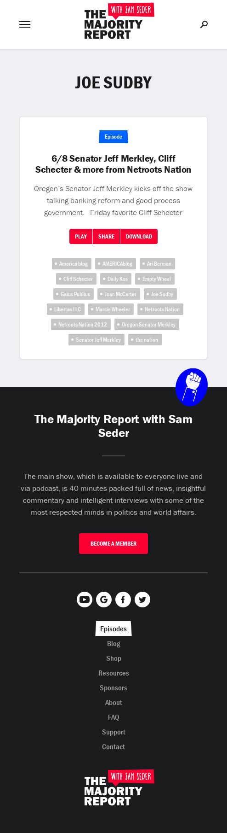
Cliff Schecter (78, 279)
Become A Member (113, 544)
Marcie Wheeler (113, 309)
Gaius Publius (75, 294)
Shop (113, 658)
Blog (113, 643)
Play (81, 236)
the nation (147, 340)
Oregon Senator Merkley (149, 324)
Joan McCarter (120, 294)
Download (139, 236)
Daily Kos (118, 279)
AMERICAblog (117, 264)
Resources (113, 673)
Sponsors (113, 687)
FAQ (113, 717)
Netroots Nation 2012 (82, 324)
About (113, 702)
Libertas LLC (67, 309)
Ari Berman (159, 264)
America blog (73, 264)
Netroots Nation (162, 309)
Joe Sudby (162, 294)
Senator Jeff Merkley (98, 340)
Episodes (113, 628)
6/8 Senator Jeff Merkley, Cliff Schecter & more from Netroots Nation (113, 164)
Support (113, 732)
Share (106, 236)
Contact (113, 746)
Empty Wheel (156, 279)
